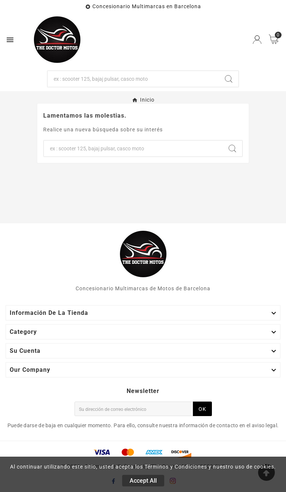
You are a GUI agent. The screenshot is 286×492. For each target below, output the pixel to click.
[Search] (228, 79)
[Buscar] (133, 79)
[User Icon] (257, 39)
